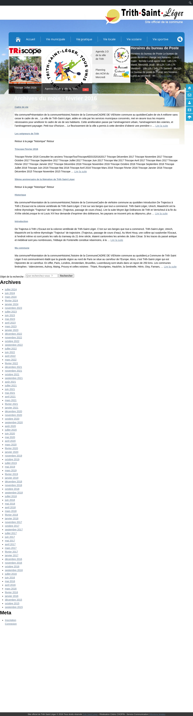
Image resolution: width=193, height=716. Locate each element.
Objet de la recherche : (12, 276)
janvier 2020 (11, 452)
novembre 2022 (13, 337)
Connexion (11, 623)
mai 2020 (10, 437)
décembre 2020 (13, 411)
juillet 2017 (11, 533)
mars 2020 (11, 444)
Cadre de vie (21, 107)
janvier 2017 (11, 555)
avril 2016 (10, 585)
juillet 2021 (11, 385)
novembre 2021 (13, 370)
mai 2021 (10, 393)
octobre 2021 (12, 374)
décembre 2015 (13, 599)
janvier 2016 (11, 596)
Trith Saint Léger (90, 714)
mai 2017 (10, 540)
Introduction (21, 221)
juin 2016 (10, 577)
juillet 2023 (11, 311)
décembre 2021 (13, 367)
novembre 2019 (13, 455)
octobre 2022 (12, 341)
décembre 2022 (13, 333)
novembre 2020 (13, 415)
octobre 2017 (12, 525)
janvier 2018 (11, 518)
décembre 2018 (13, 481)
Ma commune (22, 248)
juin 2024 (10, 293)
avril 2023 (10, 322)
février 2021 (11, 404)
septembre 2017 (14, 529)
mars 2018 (11, 511)
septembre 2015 (14, 607)
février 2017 (11, 551)
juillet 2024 (11, 289)
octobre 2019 (12, 459)
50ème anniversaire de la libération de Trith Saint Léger (45, 179)
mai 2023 (10, 319)
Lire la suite (80, 171)
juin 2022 (10, 352)
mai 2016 (10, 581)
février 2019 (11, 474)
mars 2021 (11, 400)
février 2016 (11, 592)
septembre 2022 (14, 344)
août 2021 (10, 381)
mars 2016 (11, 588)
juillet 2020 (11, 429)
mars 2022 (11, 359)
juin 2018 (10, 500)
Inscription (10, 620)
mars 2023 (11, 326)
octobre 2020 (12, 418)
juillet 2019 (11, 463)
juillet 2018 (11, 496)
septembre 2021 (14, 378)
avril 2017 (10, 544)
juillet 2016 (11, 573)
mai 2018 (10, 503)
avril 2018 (10, 507)
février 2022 (11, 363)
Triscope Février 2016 (26, 149)
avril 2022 (10, 356)
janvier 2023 (11, 330)
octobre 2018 (12, 489)
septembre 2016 (14, 570)
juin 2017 (10, 537)
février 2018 (11, 514)
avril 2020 (10, 441)
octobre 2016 (12, 566)
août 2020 (10, 426)
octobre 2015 (12, 603)
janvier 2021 (11, 407)
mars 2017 (11, 548)
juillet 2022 (11, 348)
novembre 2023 (13, 308)
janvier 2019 (11, 477)
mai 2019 (10, 466)
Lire (85, 89)
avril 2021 (10, 396)
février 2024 (11, 300)
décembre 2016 (13, 559)
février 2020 (11, 448)
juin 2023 (10, 315)
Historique (20, 194)
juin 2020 (10, 433)
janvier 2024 (11, 304)
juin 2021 (10, 389)
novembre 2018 (13, 485)
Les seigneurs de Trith (27, 133)
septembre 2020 (14, 422)
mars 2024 (11, 296)
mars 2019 (11, 470)
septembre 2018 (14, 492)
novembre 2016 (13, 562)
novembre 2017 (13, 522)
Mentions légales (157, 714)
